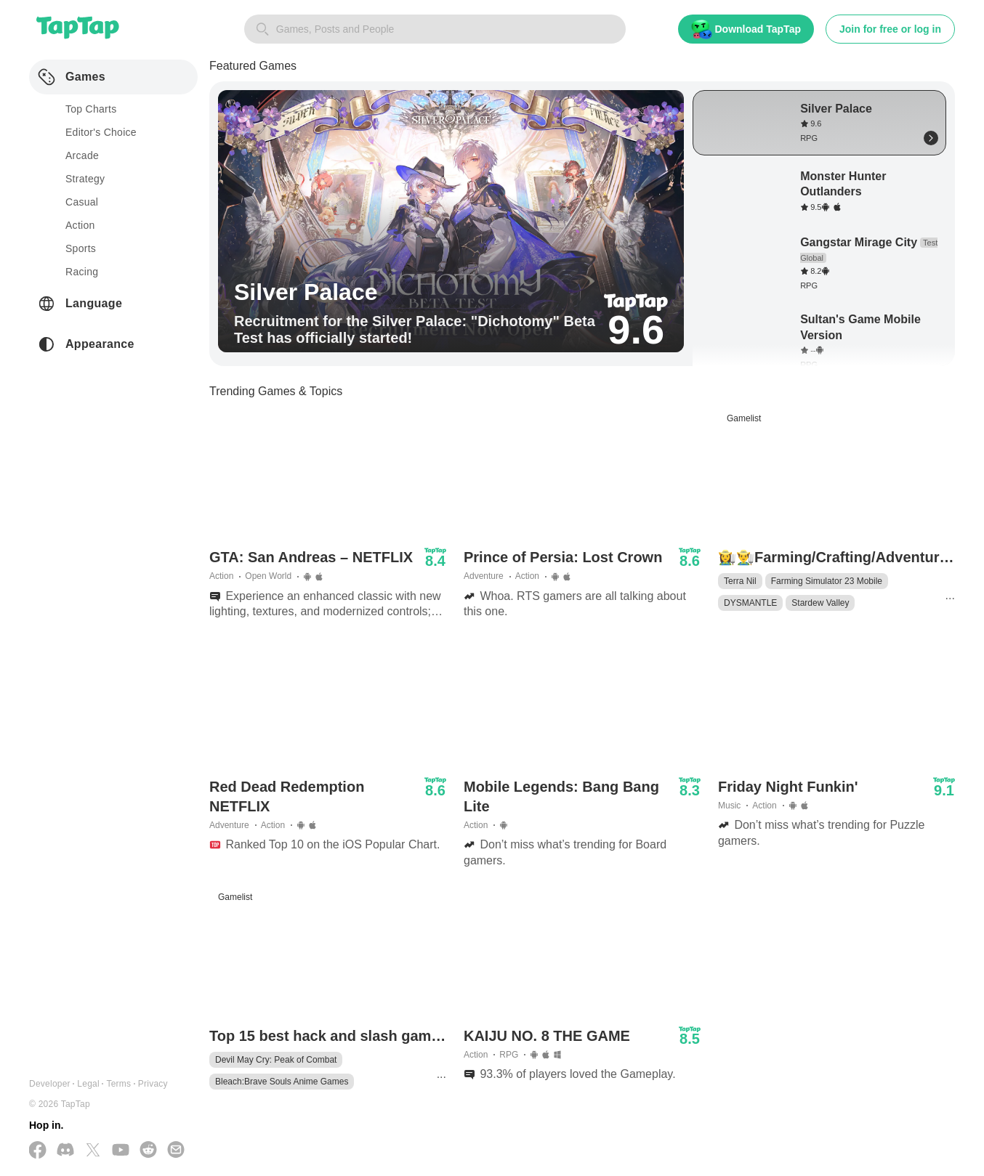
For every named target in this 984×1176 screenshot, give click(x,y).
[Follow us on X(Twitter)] (93, 1151)
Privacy (153, 1084)
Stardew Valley (820, 603)
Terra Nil (740, 581)
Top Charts (91, 109)
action (80, 225)
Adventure (484, 576)
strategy (85, 178)
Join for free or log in (890, 29)
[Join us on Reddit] (148, 1151)
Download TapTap (746, 29)
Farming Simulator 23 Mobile (826, 581)
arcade (82, 155)
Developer (49, 1084)
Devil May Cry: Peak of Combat (275, 1060)
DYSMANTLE (750, 603)
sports (80, 248)
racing (81, 271)
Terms (118, 1084)
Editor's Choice (101, 132)
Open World (268, 576)
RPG (508, 1055)
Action (221, 576)
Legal (88, 1084)
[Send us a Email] (176, 1151)
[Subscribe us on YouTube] (120, 1151)
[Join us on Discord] (65, 1151)
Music (729, 805)
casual (81, 202)
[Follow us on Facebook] (38, 1151)
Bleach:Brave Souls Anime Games (281, 1081)
